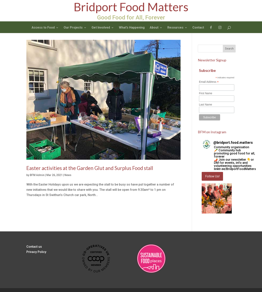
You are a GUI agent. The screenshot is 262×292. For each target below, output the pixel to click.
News (67, 175)
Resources (175, 27)
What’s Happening (132, 27)
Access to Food (43, 27)
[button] (217, 198)
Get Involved (101, 27)
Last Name (205, 104)
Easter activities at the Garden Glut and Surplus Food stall (89, 168)
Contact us (34, 246)
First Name (205, 93)
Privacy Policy (36, 252)
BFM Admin (37, 175)
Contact (198, 27)
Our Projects (73, 27)
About (154, 27)
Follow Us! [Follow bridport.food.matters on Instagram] (212, 176)
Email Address (209, 82)
